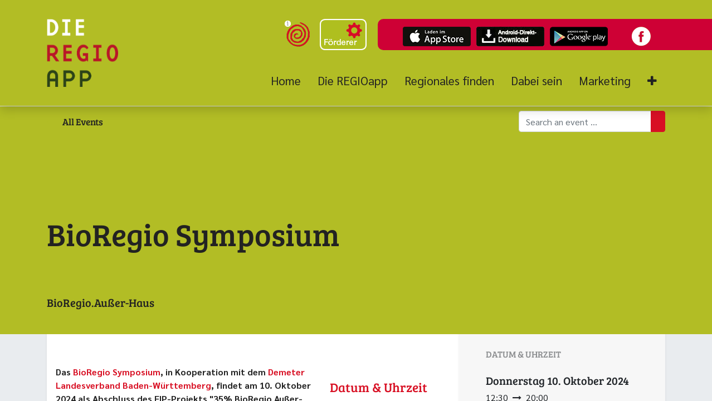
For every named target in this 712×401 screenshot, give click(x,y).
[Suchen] (658, 121)
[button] (652, 81)
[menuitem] (290, 80)
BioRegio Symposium (116, 372)
